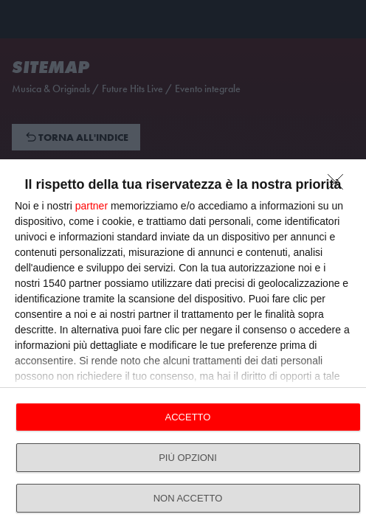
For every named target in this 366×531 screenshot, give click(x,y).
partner (91, 206)
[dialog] (183, 345)
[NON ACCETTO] (339, 186)
